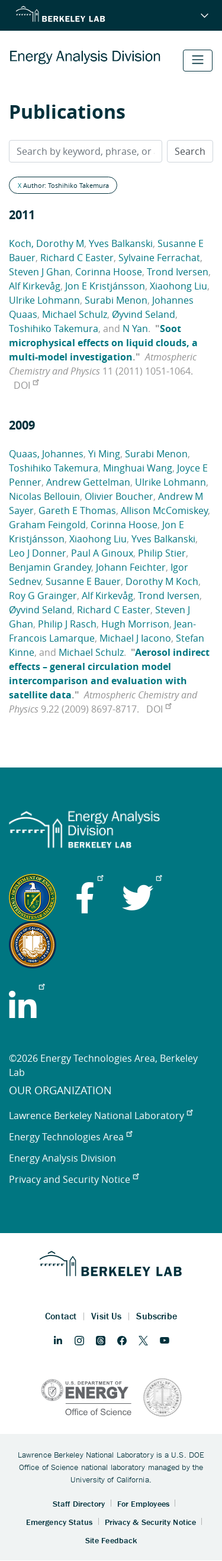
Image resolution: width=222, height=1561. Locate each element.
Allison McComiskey (164, 510)
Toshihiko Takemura (53, 328)
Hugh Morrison (135, 623)
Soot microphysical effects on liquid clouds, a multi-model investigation (103, 342)
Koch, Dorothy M (46, 243)
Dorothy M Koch (162, 581)
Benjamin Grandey (50, 567)
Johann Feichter (131, 567)
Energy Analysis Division (62, 1158)
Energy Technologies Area (70, 1136)
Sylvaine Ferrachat (159, 257)
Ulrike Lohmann (44, 300)
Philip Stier (162, 553)
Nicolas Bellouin (44, 496)
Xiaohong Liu (178, 285)
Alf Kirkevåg (34, 285)
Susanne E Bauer (83, 581)
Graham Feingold (47, 524)
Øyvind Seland (143, 314)
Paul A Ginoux (102, 553)
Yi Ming (104, 453)
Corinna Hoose (108, 271)
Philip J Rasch (67, 623)
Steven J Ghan (39, 271)
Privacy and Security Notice (74, 1179)
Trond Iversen (177, 271)
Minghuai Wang (137, 467)
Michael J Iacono (135, 638)
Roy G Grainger (43, 595)
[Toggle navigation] (198, 60)
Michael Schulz (74, 314)
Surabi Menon (116, 300)
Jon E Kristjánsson (105, 285)
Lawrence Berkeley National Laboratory (100, 1115)
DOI (26, 385)
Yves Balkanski (121, 243)
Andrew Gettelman (88, 482)
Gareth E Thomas (77, 510)
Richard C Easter (77, 257)
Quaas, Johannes (46, 453)
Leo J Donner (37, 553)
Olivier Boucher (119, 496)
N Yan (135, 328)
